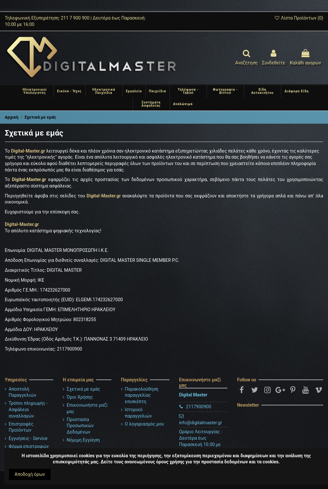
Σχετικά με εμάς (83, 389)
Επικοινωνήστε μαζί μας (87, 408)
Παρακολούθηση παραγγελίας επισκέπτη (142, 395)
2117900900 (198, 406)
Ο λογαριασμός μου (144, 424)
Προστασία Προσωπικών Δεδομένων (80, 426)
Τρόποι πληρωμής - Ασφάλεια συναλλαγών (28, 409)
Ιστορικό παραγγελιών (138, 413)
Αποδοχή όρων (30, 474)
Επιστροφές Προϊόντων (21, 427)
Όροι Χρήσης (80, 397)
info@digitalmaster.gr (200, 422)
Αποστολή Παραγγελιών (22, 392)
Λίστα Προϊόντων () (298, 18)
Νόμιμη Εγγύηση (83, 440)
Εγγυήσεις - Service (28, 438)
